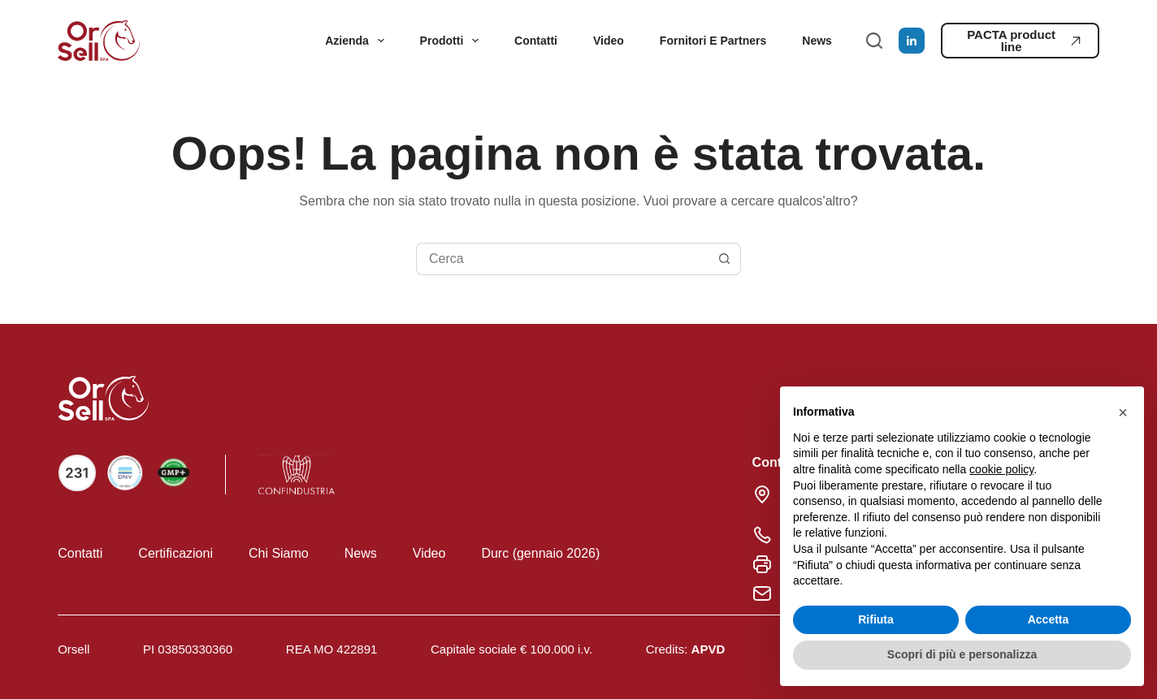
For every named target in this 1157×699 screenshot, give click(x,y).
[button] (1123, 412)
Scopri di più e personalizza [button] (962, 654)
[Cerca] (874, 40)
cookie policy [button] (1001, 469)
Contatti (535, 40)
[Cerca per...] (562, 259)
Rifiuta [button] (876, 619)
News (817, 40)
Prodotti (452, 40)
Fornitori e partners (713, 40)
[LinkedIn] (912, 41)
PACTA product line (1024, 41)
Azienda (357, 40)
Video (608, 40)
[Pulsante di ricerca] (724, 259)
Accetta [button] (1048, 619)
